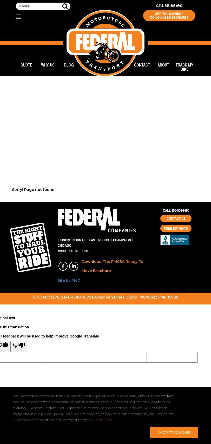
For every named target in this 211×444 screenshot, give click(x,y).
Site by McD (69, 280)
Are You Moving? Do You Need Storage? (169, 15)
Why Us (48, 65)
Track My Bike (184, 67)
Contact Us (176, 218)
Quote (26, 65)
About (163, 65)
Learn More (103, 420)
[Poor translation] (19, 346)
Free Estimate (176, 228)
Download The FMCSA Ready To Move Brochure (112, 266)
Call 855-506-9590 (169, 6)
